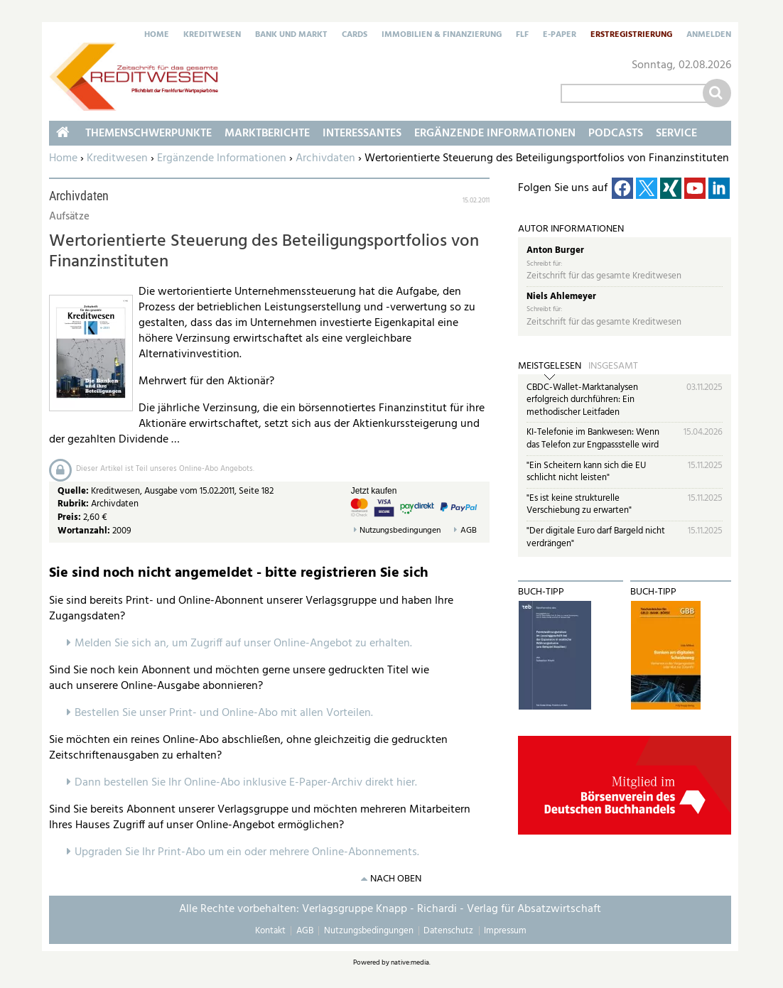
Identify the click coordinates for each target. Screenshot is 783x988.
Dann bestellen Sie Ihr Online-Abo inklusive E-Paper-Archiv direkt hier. (246, 782)
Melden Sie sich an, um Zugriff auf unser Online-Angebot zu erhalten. (243, 643)
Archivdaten (325, 158)
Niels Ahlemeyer (561, 296)
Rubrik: (74, 503)
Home (156, 35)
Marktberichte (267, 133)
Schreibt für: (544, 264)
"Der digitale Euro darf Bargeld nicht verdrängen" (595, 537)
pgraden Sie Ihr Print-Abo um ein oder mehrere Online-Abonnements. (250, 852)
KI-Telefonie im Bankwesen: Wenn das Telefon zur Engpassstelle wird (592, 438)
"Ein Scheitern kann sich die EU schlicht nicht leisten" (586, 472)
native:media (410, 962)
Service (676, 133)
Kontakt (270, 930)
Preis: (69, 517)
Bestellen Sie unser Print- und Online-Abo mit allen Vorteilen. (224, 713)
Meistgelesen (549, 366)
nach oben (395, 879)
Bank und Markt (291, 35)
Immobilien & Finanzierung (442, 35)
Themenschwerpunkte (148, 133)
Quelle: (74, 491)
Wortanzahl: (84, 530)
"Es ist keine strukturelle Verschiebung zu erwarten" (579, 505)
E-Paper (559, 35)
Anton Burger (555, 250)
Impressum (505, 930)
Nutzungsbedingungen (400, 531)
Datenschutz (448, 930)
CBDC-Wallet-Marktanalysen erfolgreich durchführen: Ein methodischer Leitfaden (582, 400)
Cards (354, 35)
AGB (468, 531)
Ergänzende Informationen (221, 158)
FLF (522, 35)
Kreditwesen (212, 35)
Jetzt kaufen (374, 491)
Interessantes (362, 133)
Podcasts (615, 133)
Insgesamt (613, 366)
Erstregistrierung (631, 35)
